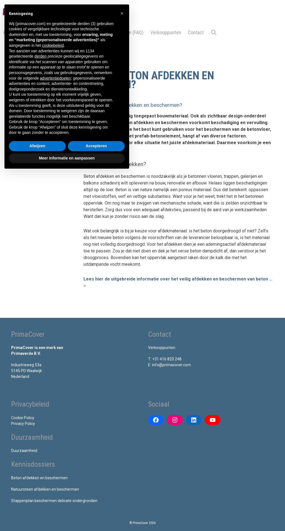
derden (41, 56)
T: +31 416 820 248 (164, 359)
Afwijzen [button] (37, 146)
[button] (173, 105)
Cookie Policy (22, 418)
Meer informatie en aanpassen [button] (67, 158)
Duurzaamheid (24, 450)
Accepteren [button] (96, 146)
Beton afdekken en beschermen (39, 478)
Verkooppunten (165, 32)
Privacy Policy (23, 423)
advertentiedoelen (55, 78)
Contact (196, 32)
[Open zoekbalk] (213, 32)
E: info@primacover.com (169, 365)
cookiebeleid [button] (53, 45)
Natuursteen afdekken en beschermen (45, 489)
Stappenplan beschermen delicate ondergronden (54, 500)
